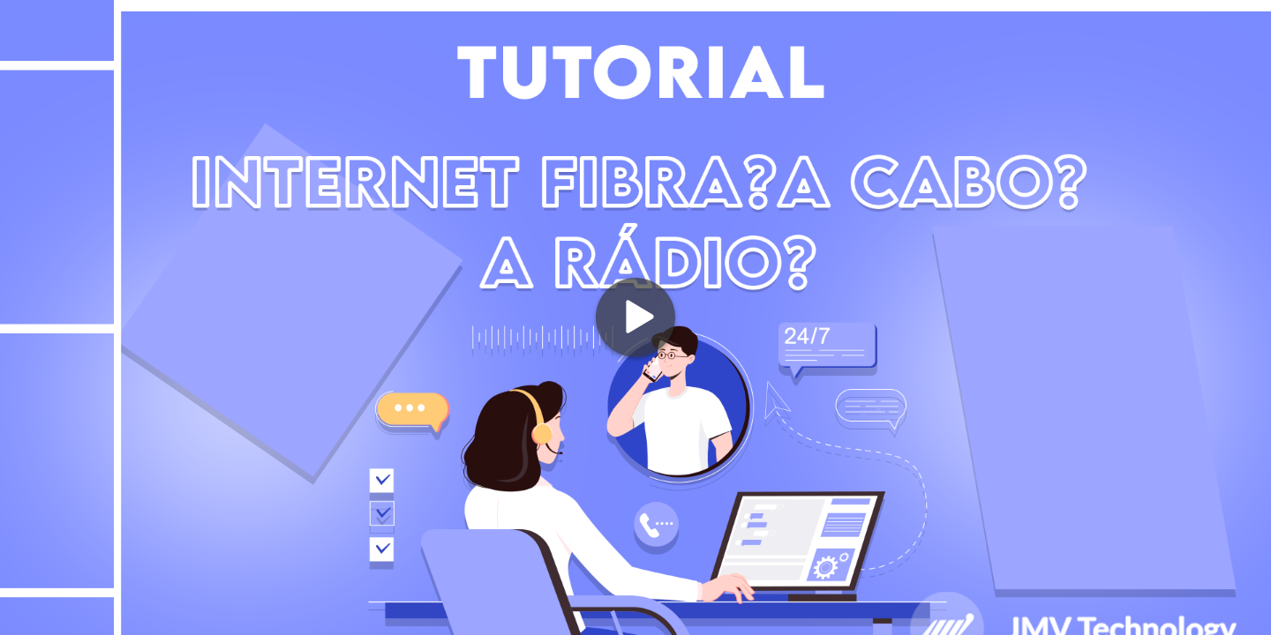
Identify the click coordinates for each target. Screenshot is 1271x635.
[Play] (635, 317)
